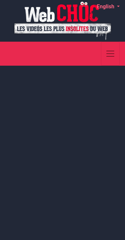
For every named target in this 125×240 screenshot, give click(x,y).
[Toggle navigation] (110, 54)
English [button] (106, 6)
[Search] (95, 53)
